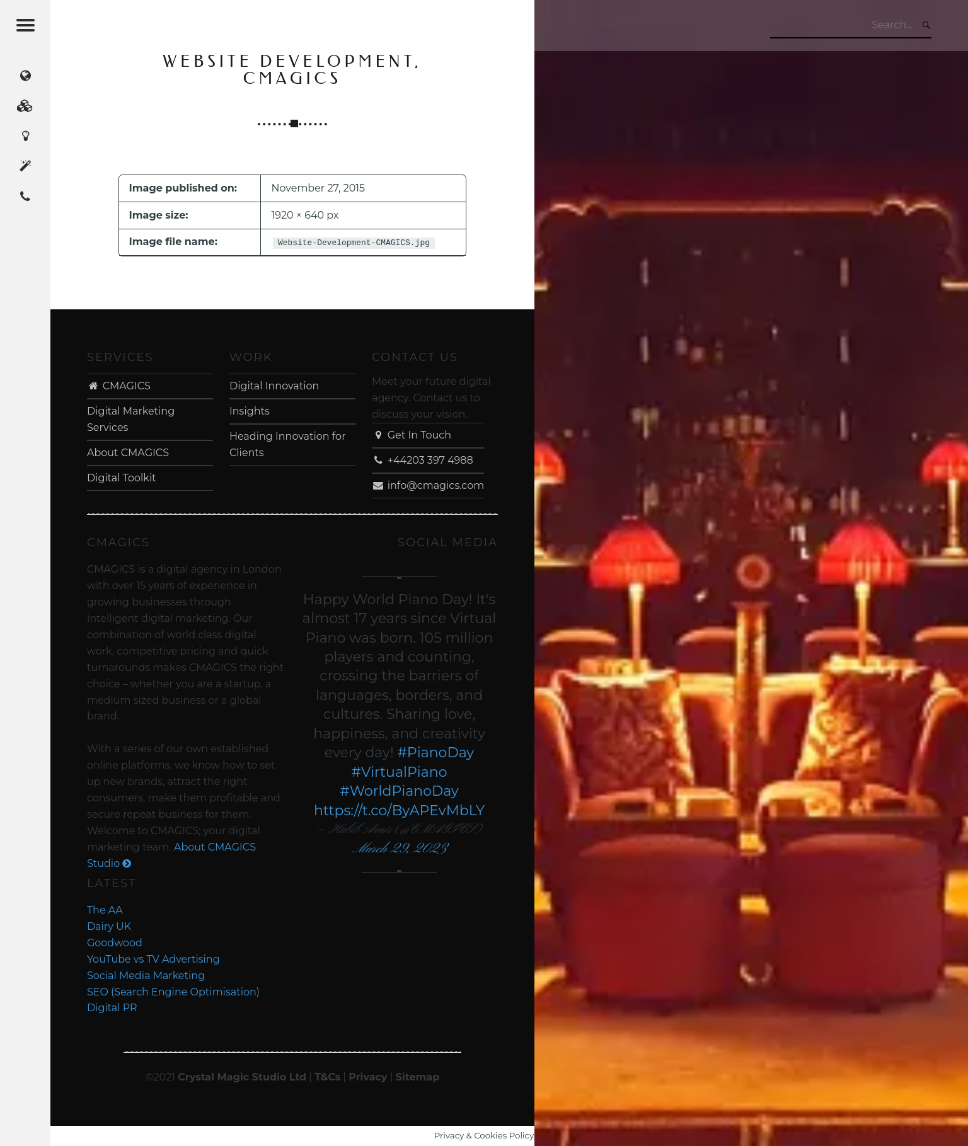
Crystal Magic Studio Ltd (242, 1077)
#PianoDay (435, 752)
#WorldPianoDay (399, 790)
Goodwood (114, 943)
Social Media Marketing (146, 976)
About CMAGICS (128, 453)
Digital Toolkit (121, 478)
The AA (105, 910)
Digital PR (112, 1008)
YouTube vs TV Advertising (153, 959)
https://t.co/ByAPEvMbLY (399, 810)
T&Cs (327, 1077)
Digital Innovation (274, 386)
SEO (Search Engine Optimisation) (173, 992)
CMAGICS (119, 386)
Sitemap (418, 1077)
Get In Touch (411, 435)
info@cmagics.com (428, 485)
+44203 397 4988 (422, 460)
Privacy (368, 1077)
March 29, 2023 (399, 848)
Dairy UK (109, 926)
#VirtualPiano (399, 772)
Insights (249, 411)
